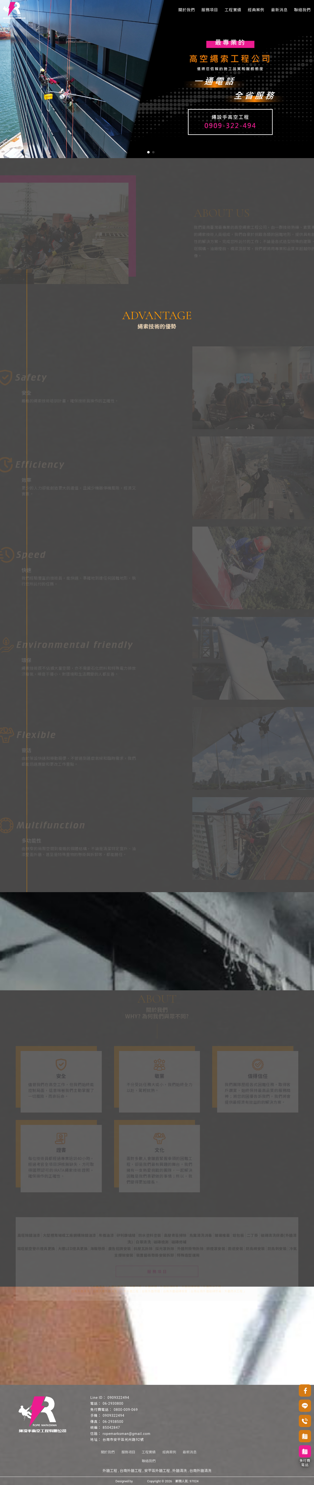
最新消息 (279, 10)
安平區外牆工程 (157, 1471)
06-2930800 (113, 1403)
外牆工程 (110, 1471)
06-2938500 (113, 1422)
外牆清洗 (179, 1471)
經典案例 (256, 10)
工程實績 (233, 10)
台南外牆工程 (131, 1471)
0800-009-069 (126, 1410)
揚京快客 (139, 1481)
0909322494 (118, 1398)
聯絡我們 (302, 10)
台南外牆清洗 (200, 1471)
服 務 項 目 (157, 1270)
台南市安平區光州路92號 (123, 1440)
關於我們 (186, 10)
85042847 (111, 1428)
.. (173, 1481)
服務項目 (209, 10)
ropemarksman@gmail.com (126, 1434)
